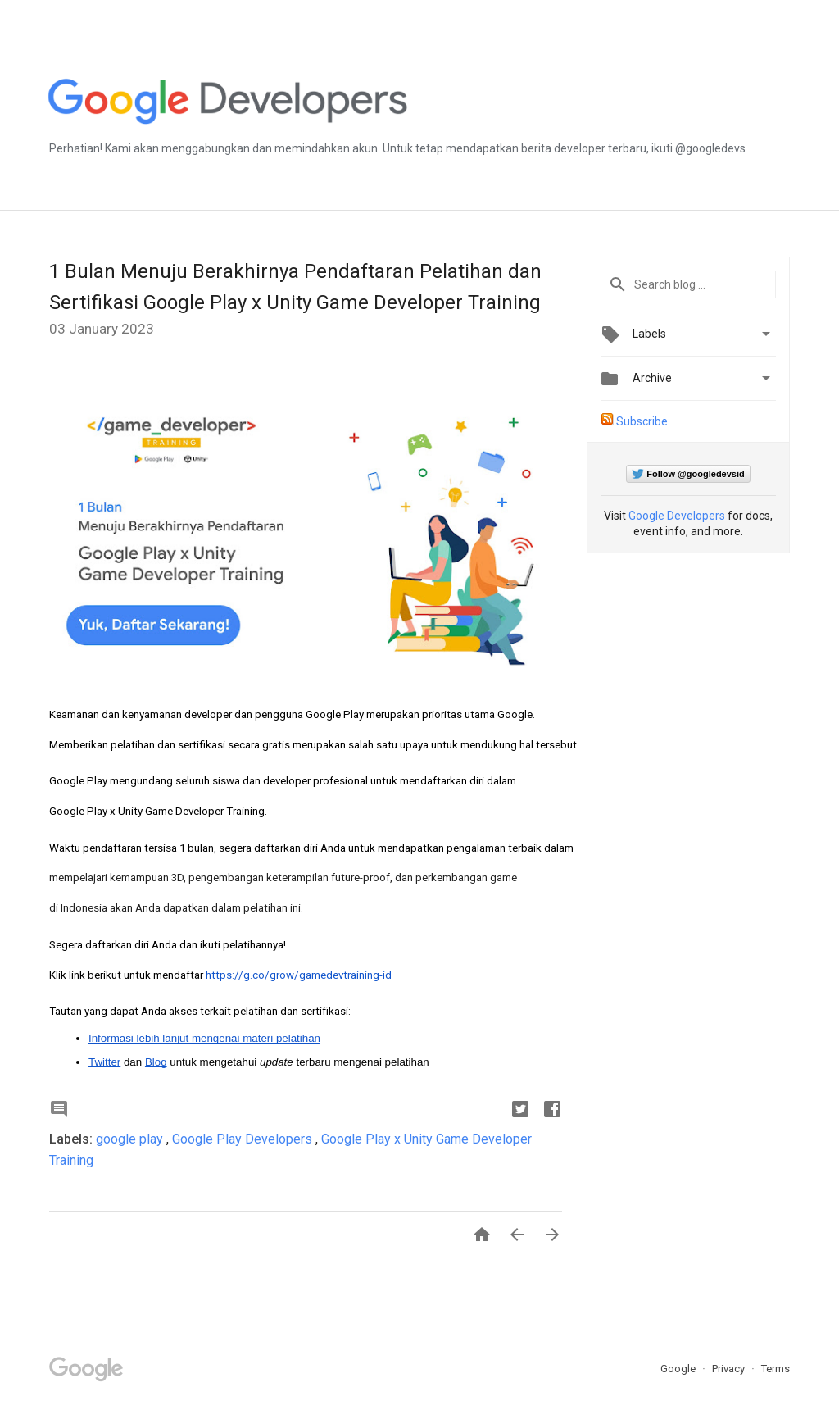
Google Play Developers (243, 1139)
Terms (775, 1368)
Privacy (729, 1368)
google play (131, 1139)
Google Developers (676, 515)
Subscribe (642, 421)
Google (679, 1368)
